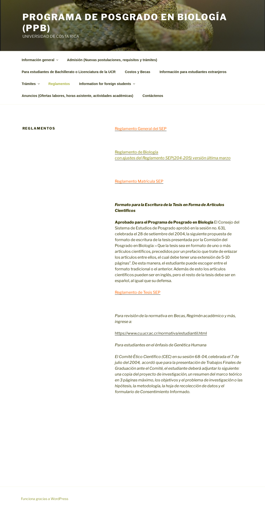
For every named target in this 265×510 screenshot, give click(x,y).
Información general (40, 60)
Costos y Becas (137, 72)
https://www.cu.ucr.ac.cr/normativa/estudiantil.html (161, 333)
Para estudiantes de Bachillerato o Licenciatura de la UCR (69, 72)
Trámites (31, 84)
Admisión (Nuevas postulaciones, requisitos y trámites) (112, 60)
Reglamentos (59, 84)
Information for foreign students (107, 84)
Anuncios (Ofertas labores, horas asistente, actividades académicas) (77, 96)
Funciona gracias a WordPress (44, 499)
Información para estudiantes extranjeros (192, 72)
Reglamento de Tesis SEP (137, 292)
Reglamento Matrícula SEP (139, 181)
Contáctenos (153, 96)
